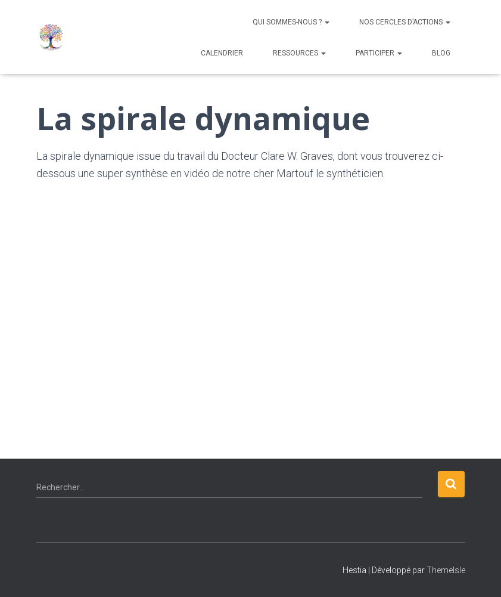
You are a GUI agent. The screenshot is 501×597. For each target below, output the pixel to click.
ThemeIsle (446, 570)
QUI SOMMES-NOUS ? (291, 22)
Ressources (299, 53)
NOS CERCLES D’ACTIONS (404, 22)
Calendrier (222, 53)
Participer (379, 53)
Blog (441, 53)
